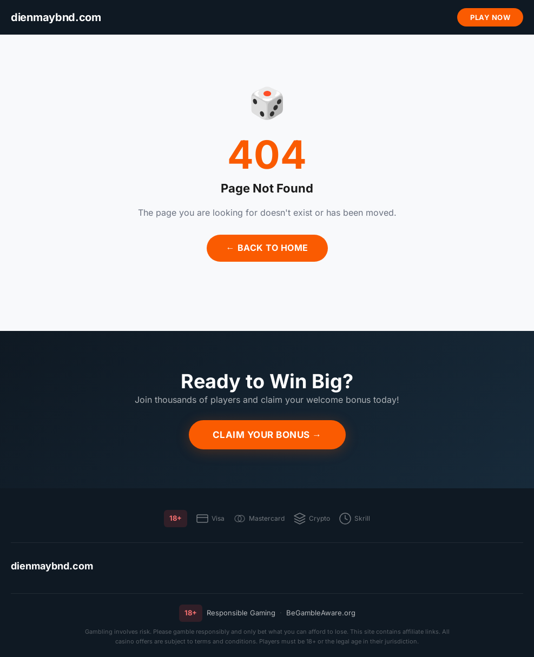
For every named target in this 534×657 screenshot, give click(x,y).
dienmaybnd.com (52, 566)
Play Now (490, 17)
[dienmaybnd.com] (56, 17)
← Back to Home (267, 247)
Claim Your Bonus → (267, 434)
